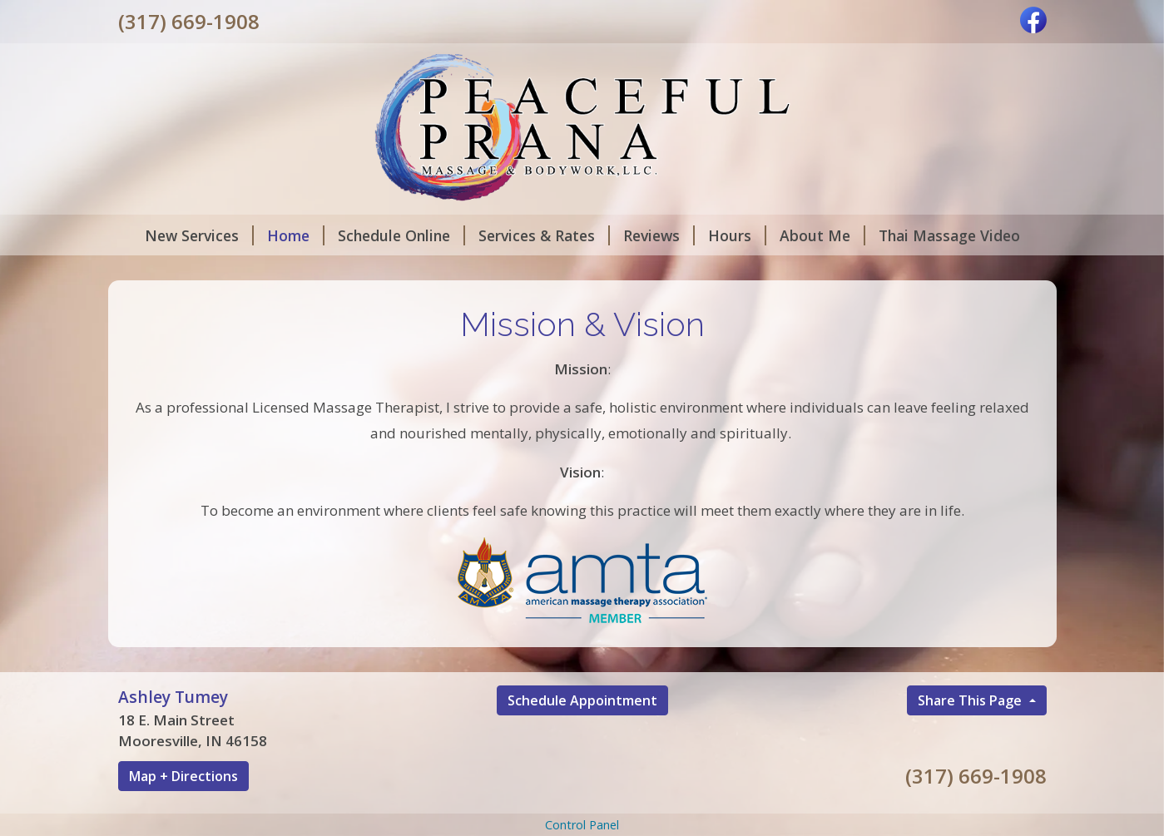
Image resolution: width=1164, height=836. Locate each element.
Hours (737, 235)
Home (295, 235)
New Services (199, 235)
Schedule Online (401, 235)
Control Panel (582, 825)
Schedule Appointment (582, 700)
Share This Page (971, 700)
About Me (822, 235)
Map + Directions (183, 776)
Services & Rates (544, 235)
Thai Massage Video (949, 235)
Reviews (659, 235)
